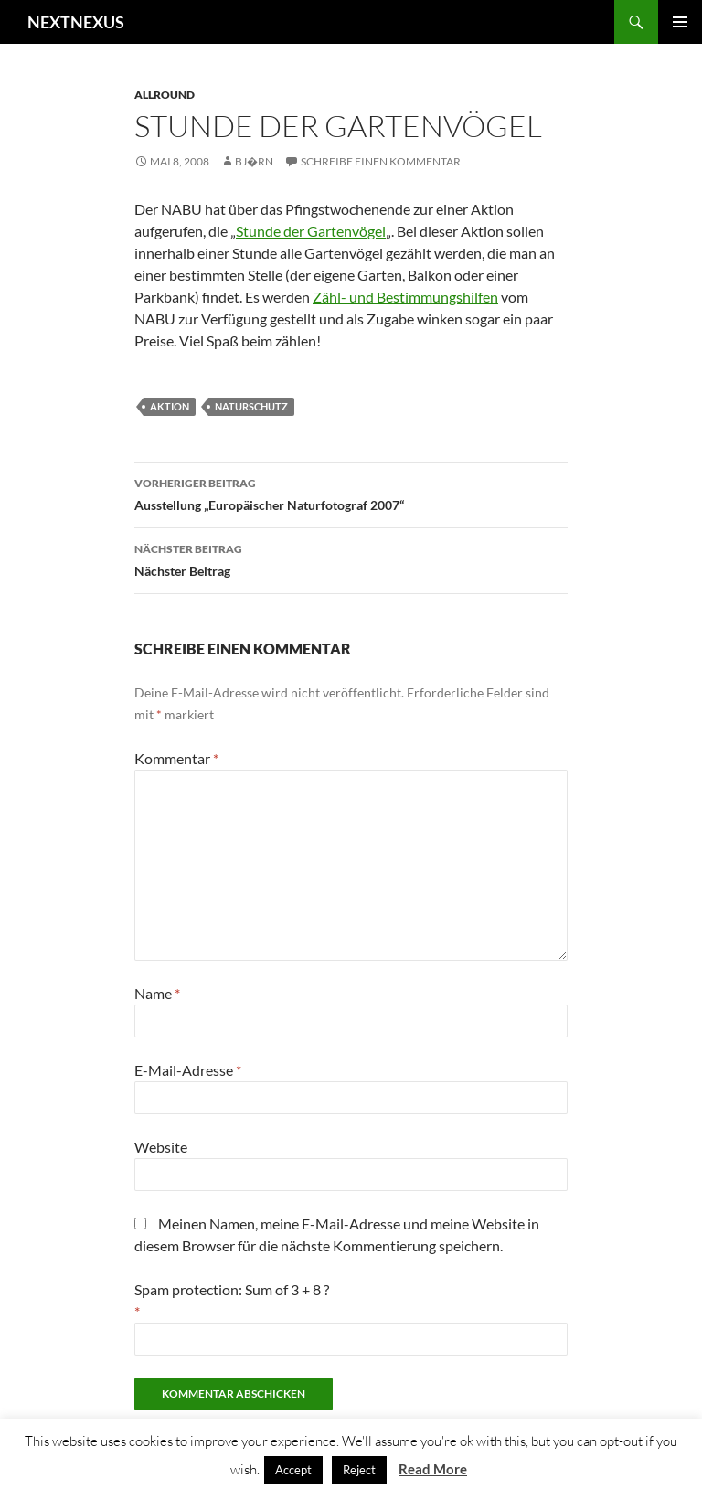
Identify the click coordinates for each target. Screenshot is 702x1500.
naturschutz (251, 406)
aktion (169, 406)
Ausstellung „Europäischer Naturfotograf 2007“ (351, 493)
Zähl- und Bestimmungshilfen (405, 296)
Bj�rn (254, 161)
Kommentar (176, 758)
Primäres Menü (680, 22)
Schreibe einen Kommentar (381, 161)
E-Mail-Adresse (187, 1070)
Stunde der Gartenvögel (311, 230)
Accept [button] (293, 1470)
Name (157, 993)
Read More (433, 1469)
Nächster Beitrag (351, 558)
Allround (164, 94)
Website (160, 1146)
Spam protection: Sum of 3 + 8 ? (231, 1289)
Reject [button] (359, 1470)
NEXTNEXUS (75, 22)
